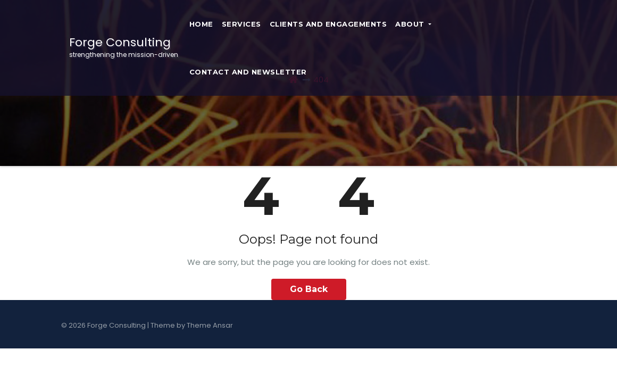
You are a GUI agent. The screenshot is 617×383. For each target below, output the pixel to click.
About (413, 24)
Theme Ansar (210, 325)
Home (201, 24)
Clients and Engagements (328, 24)
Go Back (309, 289)
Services (241, 24)
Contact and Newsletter (248, 72)
